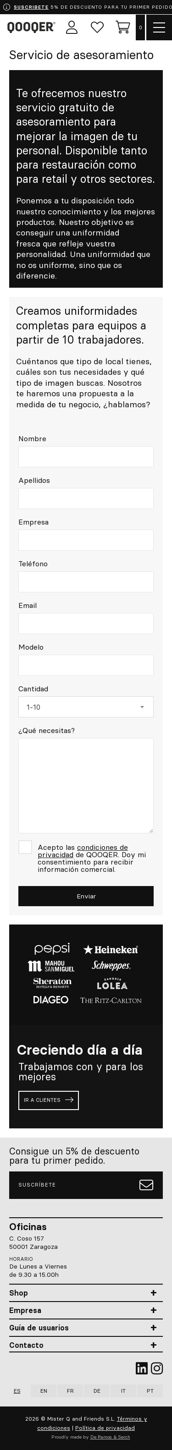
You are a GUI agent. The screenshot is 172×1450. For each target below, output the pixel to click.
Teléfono (33, 563)
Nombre (32, 438)
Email (27, 605)
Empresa (33, 521)
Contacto (26, 1345)
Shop (18, 1293)
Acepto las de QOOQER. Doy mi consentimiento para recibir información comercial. (92, 858)
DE (97, 1390)
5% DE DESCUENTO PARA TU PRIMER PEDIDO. (87, 7)
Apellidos (34, 480)
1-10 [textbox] (33, 706)
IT (123, 1390)
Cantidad (33, 688)
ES (17, 1390)
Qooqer (33, 27)
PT (150, 1390)
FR (70, 1390)
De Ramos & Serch (110, 1437)
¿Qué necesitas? (46, 730)
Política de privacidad (105, 1427)
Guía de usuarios (39, 1327)
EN (43, 1390)
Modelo (31, 647)
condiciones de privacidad (83, 851)
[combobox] (86, 707)
